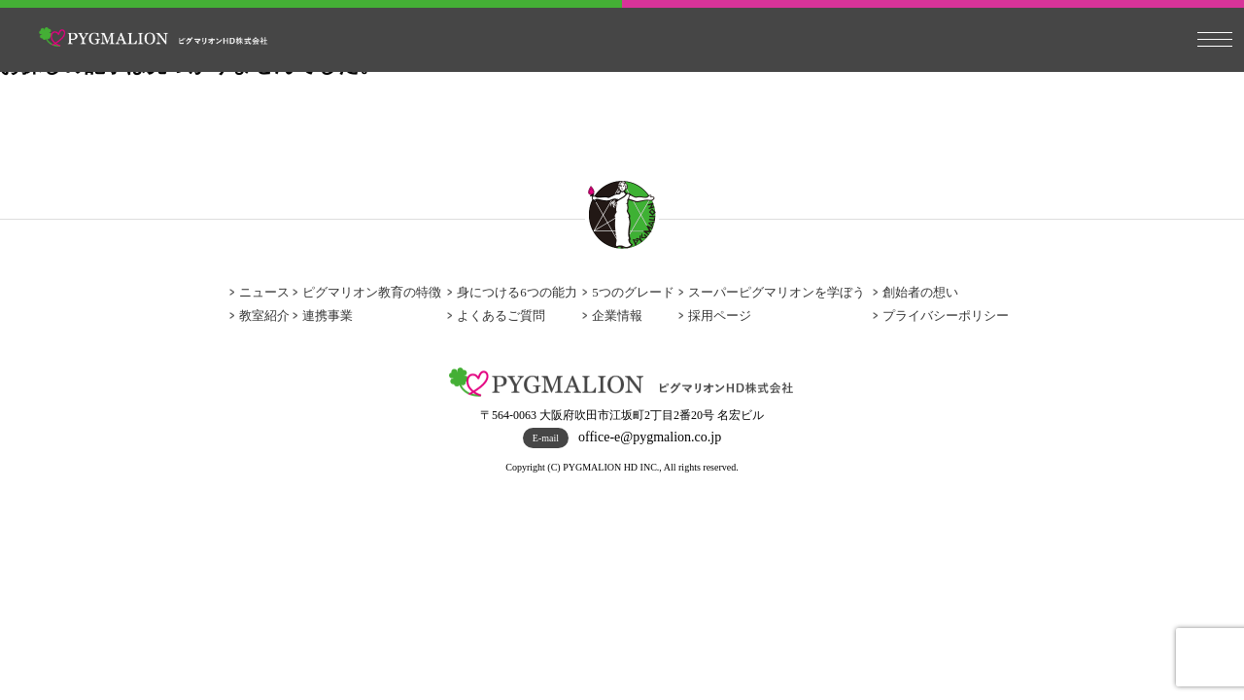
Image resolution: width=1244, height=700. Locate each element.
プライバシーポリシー (945, 315)
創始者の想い (920, 292)
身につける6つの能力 (517, 292)
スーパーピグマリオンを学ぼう (776, 292)
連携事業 (327, 315)
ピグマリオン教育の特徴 (371, 292)
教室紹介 (264, 315)
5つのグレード (633, 292)
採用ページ (719, 315)
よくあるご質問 (501, 315)
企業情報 (617, 315)
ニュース (264, 292)
